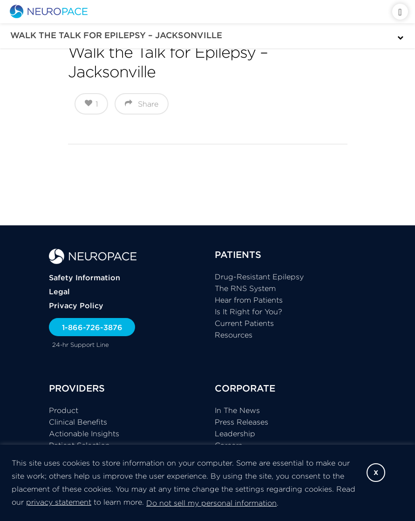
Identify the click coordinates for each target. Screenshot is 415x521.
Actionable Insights (84, 433)
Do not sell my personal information (211, 502)
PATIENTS (238, 254)
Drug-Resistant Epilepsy (259, 276)
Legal (59, 291)
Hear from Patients (249, 299)
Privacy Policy (76, 305)
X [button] (376, 472)
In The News (237, 410)
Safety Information (84, 277)
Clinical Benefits (78, 421)
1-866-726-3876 (92, 327)
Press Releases (241, 421)
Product (63, 410)
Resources (233, 334)
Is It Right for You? (248, 311)
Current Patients (244, 323)
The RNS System (245, 288)
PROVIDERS (77, 388)
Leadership (235, 433)
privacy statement (58, 502)
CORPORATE (245, 388)
